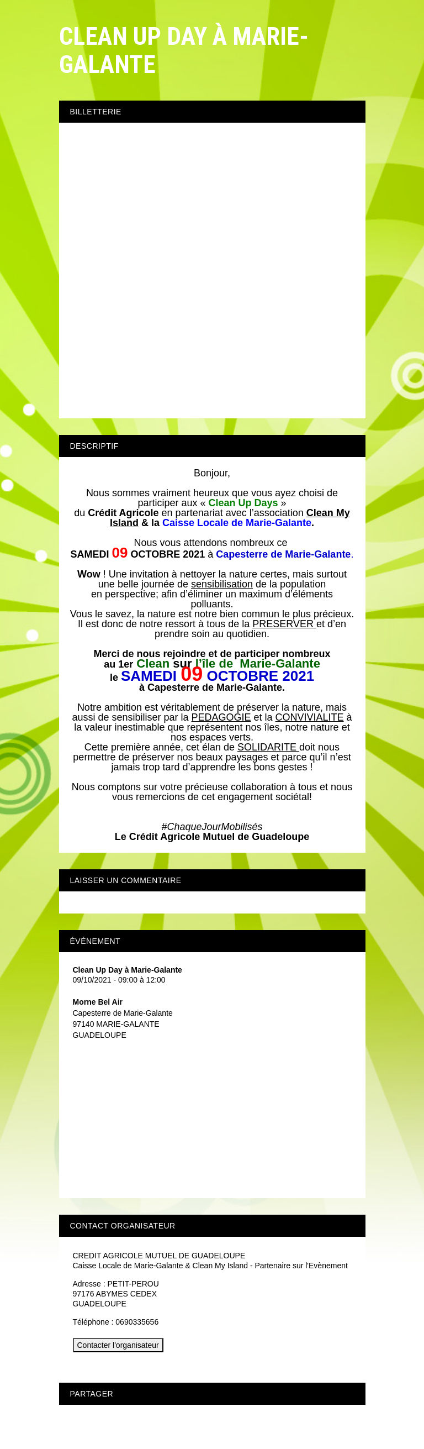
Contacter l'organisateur (118, 1345)
